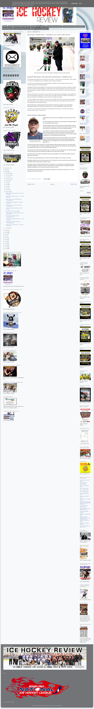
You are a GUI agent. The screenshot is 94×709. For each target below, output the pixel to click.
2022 (6, 234)
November (8, 175)
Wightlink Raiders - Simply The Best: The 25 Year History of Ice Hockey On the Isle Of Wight (85, 519)
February (8, 191)
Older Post (73, 184)
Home (5, 26)
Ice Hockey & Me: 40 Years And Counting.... (74, 26)
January (8, 228)
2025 (6, 171)
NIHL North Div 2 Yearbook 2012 (83, 483)
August (7, 180)
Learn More (74, 3)
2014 (6, 248)
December (8, 173)
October (8, 176)
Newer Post (30, 184)
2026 (6, 169)
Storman (51, 705)
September (8, 178)
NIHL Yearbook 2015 (84, 490)
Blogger (60, 705)
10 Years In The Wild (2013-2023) (22, 28)
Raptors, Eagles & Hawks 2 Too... (40, 28)
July (7, 182)
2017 (6, 243)
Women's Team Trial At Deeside (88, 76)
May (7, 186)
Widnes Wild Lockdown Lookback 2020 (85, 509)
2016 (6, 245)
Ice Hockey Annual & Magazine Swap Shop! (19, 26)
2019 (6, 239)
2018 (6, 241)
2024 (6, 230)
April (7, 187)
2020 (6, 237)
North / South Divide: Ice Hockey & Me (85, 526)
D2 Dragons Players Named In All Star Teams (88, 84)
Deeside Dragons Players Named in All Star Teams (88, 58)
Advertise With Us (7, 28)
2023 (6, 232)
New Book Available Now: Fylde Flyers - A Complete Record (88, 139)
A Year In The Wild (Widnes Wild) (84, 506)
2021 (6, 235)
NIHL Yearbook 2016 (84, 491)
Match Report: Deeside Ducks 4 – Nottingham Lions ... (13, 216)
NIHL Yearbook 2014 (84, 488)
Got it (80, 3)
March (7, 189)
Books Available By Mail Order (54, 26)
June (7, 184)
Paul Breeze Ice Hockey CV (38, 26)
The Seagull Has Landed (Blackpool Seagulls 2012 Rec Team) (85, 503)
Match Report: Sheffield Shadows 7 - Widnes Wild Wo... (13, 222)
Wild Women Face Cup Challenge (13, 211)
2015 (6, 246)
